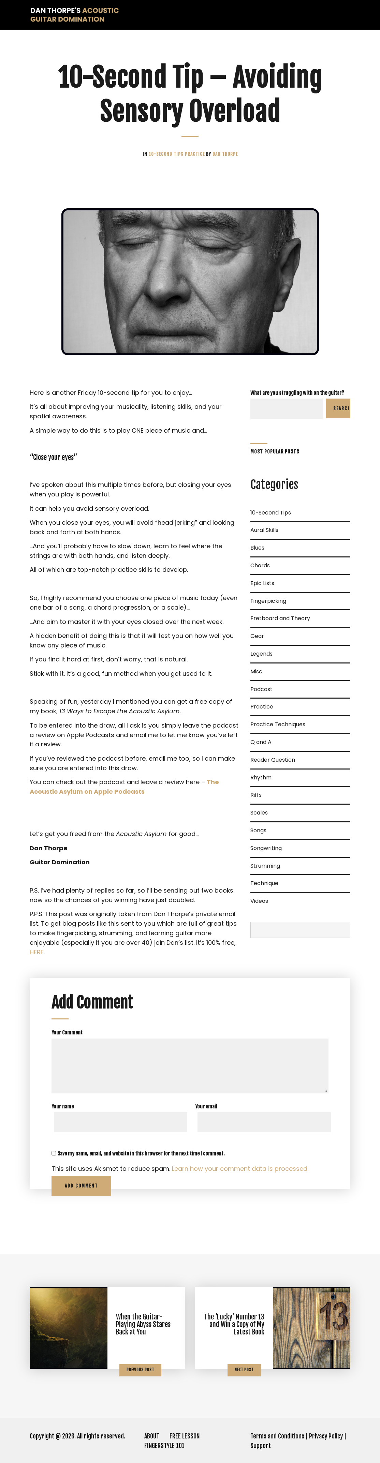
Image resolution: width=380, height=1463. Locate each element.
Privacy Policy (326, 1436)
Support (260, 1445)
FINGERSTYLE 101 (164, 1445)
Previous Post (140, 1370)
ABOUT (151, 1436)
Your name (63, 1106)
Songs (258, 830)
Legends (261, 654)
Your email (206, 1106)
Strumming (265, 866)
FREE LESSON (185, 1436)
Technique (264, 883)
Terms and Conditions (277, 1436)
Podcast (261, 689)
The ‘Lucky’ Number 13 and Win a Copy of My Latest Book (234, 1324)
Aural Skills (264, 530)
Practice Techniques (277, 724)
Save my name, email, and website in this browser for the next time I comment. (141, 1153)
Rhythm (261, 777)
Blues (257, 548)
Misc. (256, 671)
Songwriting (266, 848)
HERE (37, 952)
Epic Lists (262, 583)
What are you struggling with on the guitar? (297, 393)
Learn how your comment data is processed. (240, 1168)
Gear (257, 636)
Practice (195, 154)
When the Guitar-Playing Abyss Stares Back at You (143, 1324)
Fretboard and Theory (280, 618)
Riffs (256, 795)
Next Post (244, 1370)
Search (341, 408)
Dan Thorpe (225, 154)
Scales (259, 813)
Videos (259, 901)
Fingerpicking (268, 601)
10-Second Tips (167, 154)
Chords (260, 565)
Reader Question (272, 760)
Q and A (261, 742)
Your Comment (67, 1032)
